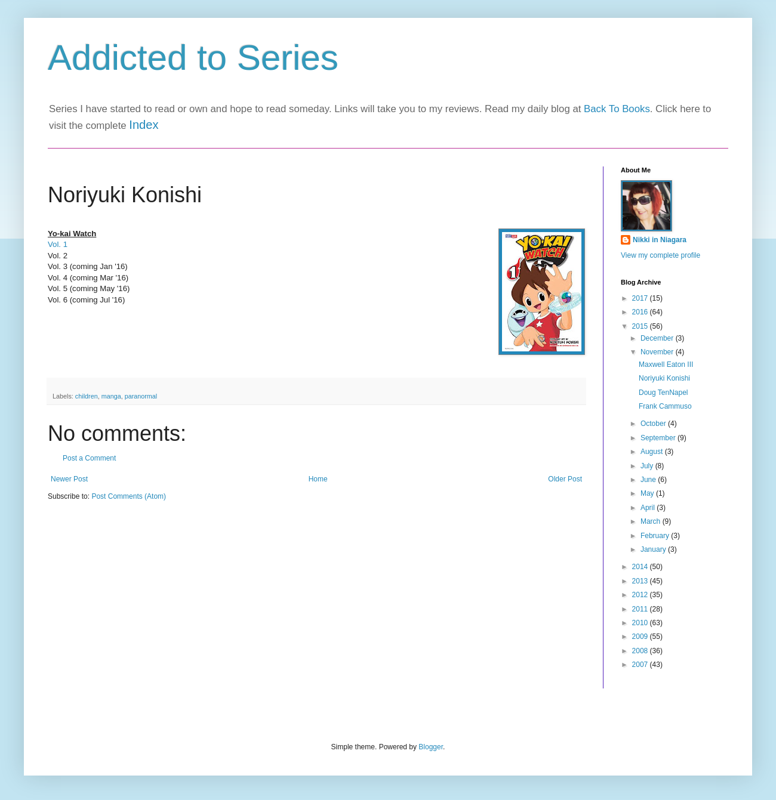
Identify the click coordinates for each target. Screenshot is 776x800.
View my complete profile (660, 255)
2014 (641, 567)
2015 (641, 326)
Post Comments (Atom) (128, 496)
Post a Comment (89, 458)
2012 (641, 595)
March (651, 521)
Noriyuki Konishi (664, 378)
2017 (641, 298)
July (647, 466)
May (648, 493)
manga (111, 396)
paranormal (141, 396)
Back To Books (617, 109)
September (659, 438)
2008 (641, 651)
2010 (641, 623)
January (654, 549)
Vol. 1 (57, 244)
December (658, 338)
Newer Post (69, 479)
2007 (641, 664)
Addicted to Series (193, 58)
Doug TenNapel (663, 392)
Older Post (565, 479)
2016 (641, 312)
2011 (641, 609)
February (655, 536)
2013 (641, 581)
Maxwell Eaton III (666, 364)
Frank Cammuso (665, 406)
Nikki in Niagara (659, 240)
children (86, 396)
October (654, 423)
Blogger (430, 747)
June (649, 479)
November (658, 352)
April (648, 508)
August (652, 451)
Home (318, 479)
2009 (641, 636)
